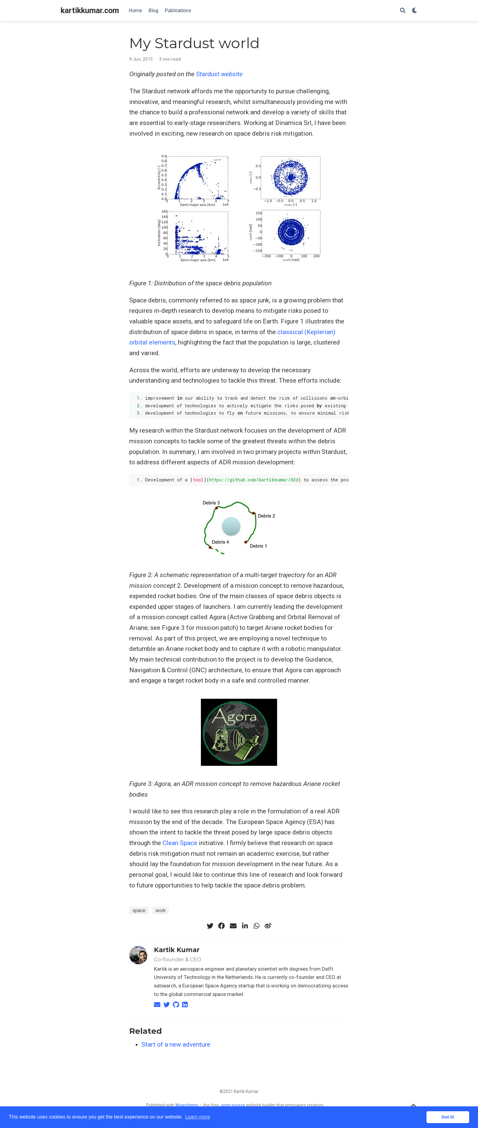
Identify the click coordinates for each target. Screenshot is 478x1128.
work (160, 910)
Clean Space (179, 843)
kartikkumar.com (90, 10)
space (138, 910)
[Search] (402, 10)
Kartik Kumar (177, 950)
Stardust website (219, 74)
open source (233, 1105)
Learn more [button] (197, 1116)
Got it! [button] (447, 1117)
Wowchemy (186, 1105)
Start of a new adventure (175, 1044)
